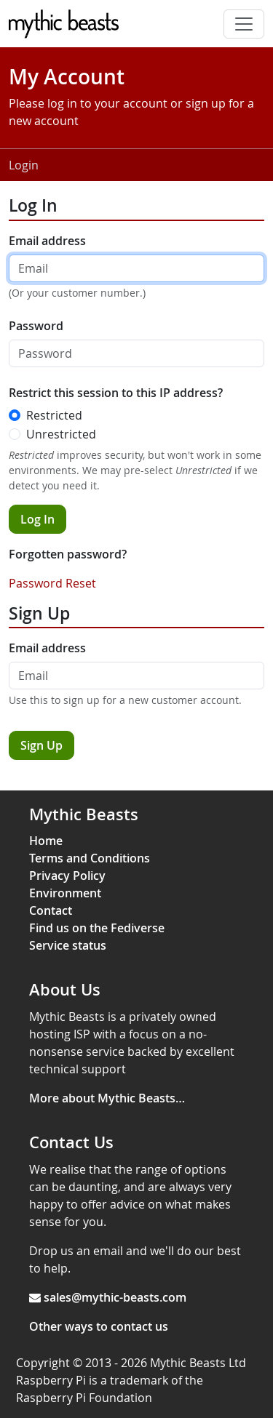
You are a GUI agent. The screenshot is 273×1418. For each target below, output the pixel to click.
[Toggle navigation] (243, 24)
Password (36, 326)
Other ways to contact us (98, 1326)
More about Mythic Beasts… (107, 1098)
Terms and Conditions (89, 858)
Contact (50, 910)
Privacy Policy (67, 876)
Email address (47, 241)
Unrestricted (61, 434)
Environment (65, 893)
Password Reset (52, 583)
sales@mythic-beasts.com (115, 1297)
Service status (67, 945)
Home (46, 841)
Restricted (54, 415)
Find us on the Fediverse (97, 928)
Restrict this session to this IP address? (116, 393)
